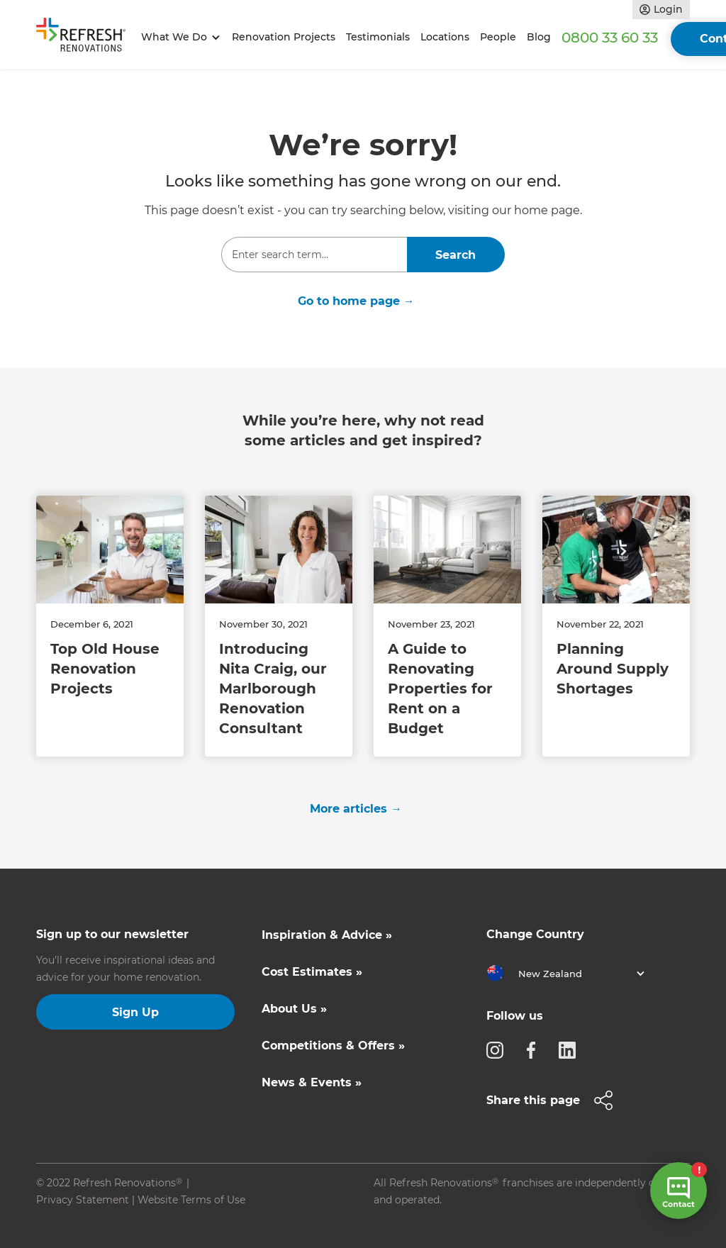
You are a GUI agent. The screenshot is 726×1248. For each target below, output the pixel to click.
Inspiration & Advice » (327, 935)
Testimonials (378, 36)
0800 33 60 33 (610, 37)
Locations (444, 36)
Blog (539, 36)
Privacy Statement (82, 1199)
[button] (178, 37)
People (498, 36)
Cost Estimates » (312, 972)
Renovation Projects (283, 36)
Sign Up (135, 1012)
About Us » (294, 1008)
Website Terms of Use (191, 1199)
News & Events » (312, 1082)
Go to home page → (356, 301)
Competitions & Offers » (333, 1045)
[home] (85, 37)
